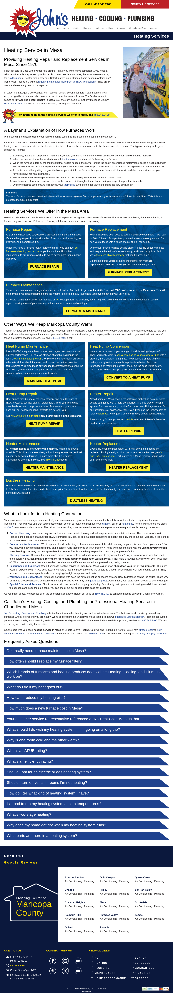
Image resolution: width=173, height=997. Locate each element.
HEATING (101, 963)
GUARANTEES (145, 968)
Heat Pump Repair (45, 424)
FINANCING (143, 973)
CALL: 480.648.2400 (99, 4)
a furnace (103, 414)
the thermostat (70, 159)
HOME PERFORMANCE (110, 978)
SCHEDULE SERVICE (145, 4)
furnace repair (146, 630)
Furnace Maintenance (86, 311)
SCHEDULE (142, 963)
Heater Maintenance (45, 468)
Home (58, 28)
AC (57, 300)
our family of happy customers (151, 634)
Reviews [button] (121, 28)
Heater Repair (128, 431)
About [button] (66, 28)
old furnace (15, 78)
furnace (106, 524)
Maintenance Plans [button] (104, 28)
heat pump (127, 524)
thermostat (69, 185)
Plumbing (89, 881)
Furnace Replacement (128, 272)
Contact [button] (154, 28)
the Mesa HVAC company (110, 255)
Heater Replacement (128, 468)
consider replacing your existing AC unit (138, 355)
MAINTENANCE (105, 973)
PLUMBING (102, 968)
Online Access (80, 989)
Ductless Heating (86, 501)
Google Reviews (21, 862)
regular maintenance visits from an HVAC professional (67, 82)
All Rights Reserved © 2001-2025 (96, 989)
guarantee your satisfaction (129, 617)
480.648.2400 (101, 115)
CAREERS (142, 978)
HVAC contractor (13, 104)
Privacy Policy (86, 992)
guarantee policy (98, 581)
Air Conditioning (73, 881)
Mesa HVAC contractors (43, 634)
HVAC (10, 527)
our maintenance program (28, 359)
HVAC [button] (76, 28)
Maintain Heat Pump (44, 381)
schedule (34, 416)
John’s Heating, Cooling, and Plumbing (25, 613)
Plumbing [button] (87, 28)
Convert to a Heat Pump (128, 377)
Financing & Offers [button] (138, 28)
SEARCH (141, 958)
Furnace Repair (44, 267)
